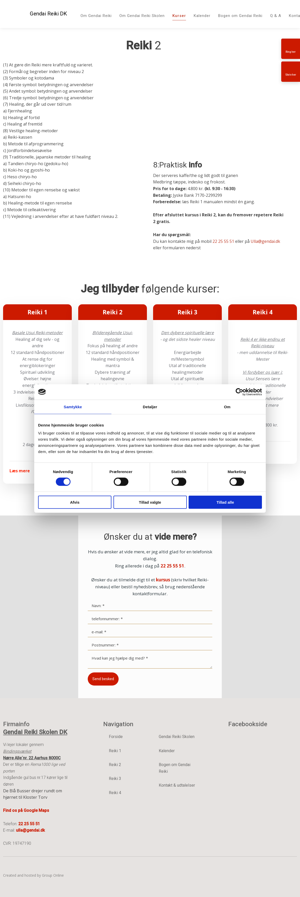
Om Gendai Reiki (96, 15)
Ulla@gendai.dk (265, 241)
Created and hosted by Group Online (33, 875)
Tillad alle (225, 502)
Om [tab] (227, 406)
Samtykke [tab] (73, 406)
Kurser (179, 15)
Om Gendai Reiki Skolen (142, 15)
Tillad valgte (150, 502)
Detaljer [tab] (150, 406)
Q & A (275, 15)
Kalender (202, 15)
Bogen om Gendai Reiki (240, 15)
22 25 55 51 (223, 241)
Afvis (75, 502)
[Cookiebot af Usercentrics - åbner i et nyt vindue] (239, 392)
